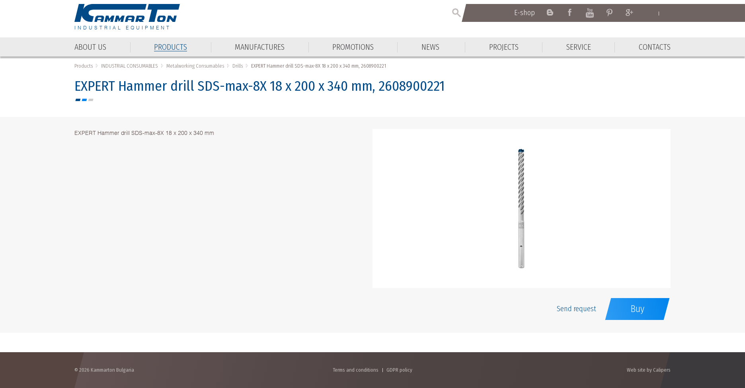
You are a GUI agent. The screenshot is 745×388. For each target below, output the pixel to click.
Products (83, 66)
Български (667, 13)
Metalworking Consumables (195, 66)
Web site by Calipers (649, 370)
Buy (637, 308)
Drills (237, 66)
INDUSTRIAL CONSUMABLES (129, 66)
